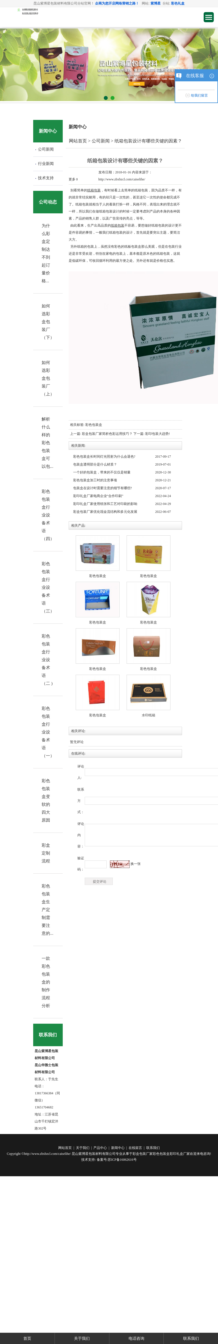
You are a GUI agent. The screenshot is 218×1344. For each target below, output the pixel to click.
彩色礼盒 (178, 3)
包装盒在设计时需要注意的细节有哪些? (102, 488)
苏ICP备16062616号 (122, 1160)
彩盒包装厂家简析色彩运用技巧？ (107, 434)
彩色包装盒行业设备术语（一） (48, 732)
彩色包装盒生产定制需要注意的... (47, 910)
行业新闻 (46, 164)
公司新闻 (46, 149)
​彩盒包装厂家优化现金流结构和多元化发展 (105, 512)
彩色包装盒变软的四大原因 (46, 800)
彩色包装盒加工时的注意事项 (95, 480)
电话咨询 (136, 1338)
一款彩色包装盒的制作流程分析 (46, 982)
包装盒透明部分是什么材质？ (95, 464)
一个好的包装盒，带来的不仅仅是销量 (102, 472)
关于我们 (82, 1148)
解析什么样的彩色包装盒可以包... (47, 443)
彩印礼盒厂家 (180, 1154)
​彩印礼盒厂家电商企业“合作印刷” (98, 496)
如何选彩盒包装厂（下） (48, 322)
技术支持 (46, 178)
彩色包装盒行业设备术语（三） (48, 587)
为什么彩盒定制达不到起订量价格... (46, 253)
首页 (27, 1338)
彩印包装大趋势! (157, 434)
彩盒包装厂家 (142, 1154)
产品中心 (100, 1148)
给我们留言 (199, 95)
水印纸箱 (148, 715)
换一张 (136, 864)
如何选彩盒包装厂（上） (48, 378)
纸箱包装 (94, 190)
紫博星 (155, 3)
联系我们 (153, 1148)
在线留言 (135, 1148)
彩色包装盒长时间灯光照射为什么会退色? (104, 457)
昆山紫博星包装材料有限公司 (94, 1154)
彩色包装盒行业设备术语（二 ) (47, 660)
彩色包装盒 (93, 425)
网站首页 (78, 140)
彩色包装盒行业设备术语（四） (48, 515)
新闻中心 (118, 1148)
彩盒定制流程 (46, 853)
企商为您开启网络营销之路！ (117, 3)
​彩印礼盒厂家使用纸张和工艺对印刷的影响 (105, 504)
